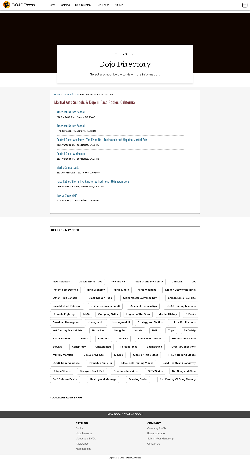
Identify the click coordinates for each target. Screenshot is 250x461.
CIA (193, 282)
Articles (119, 5)
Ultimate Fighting (64, 314)
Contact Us (153, 443)
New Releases (61, 282)
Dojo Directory (83, 5)
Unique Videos (61, 371)
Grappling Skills (108, 314)
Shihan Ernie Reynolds (182, 298)
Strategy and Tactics (150, 322)
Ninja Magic (121, 290)
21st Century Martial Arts (67, 330)
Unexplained (103, 347)
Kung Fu (119, 330)
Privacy (123, 338)
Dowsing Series (138, 379)
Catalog (65, 5)
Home (52, 5)
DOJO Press (19, 5)
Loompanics (154, 347)
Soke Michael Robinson (67, 306)
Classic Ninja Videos (145, 355)
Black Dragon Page (100, 298)
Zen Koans (103, 5)
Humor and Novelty (184, 338)
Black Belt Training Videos (137, 363)
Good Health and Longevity (179, 363)
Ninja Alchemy (96, 290)
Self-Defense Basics (65, 379)
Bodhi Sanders (61, 338)
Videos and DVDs (86, 438)
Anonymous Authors (150, 338)
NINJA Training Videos (182, 355)
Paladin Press (128, 347)
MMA (86, 314)
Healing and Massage (103, 379)
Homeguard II (96, 322)
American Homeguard (66, 322)
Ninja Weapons (147, 290)
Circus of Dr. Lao (94, 355)
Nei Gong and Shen (184, 371)
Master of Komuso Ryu (143, 306)
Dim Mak (177, 282)
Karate (138, 330)
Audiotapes (82, 443)
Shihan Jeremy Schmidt (105, 306)
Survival (57, 347)
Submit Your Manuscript (160, 438)
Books (79, 428)
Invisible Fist (118, 282)
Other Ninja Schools (65, 298)
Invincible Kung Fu (100, 363)
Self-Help (190, 330)
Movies (118, 355)
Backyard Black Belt (92, 371)
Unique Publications (183, 322)
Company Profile (156, 428)
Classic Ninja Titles (90, 282)
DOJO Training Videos (66, 363)
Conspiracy (79, 347)
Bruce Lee (98, 330)
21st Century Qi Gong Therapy (178, 379)
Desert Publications (183, 347)
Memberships (83, 448)
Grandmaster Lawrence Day (140, 298)
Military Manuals (63, 355)
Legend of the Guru (138, 314)
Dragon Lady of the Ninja (180, 290)
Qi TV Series (155, 371)
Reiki (155, 330)
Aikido (84, 338)
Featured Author (156, 433)
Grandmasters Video (126, 371)
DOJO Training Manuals (181, 306)
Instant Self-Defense (65, 290)
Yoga (171, 330)
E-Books (190, 314)
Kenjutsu (103, 338)
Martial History (167, 314)
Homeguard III (121, 322)
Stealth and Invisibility (149, 282)
